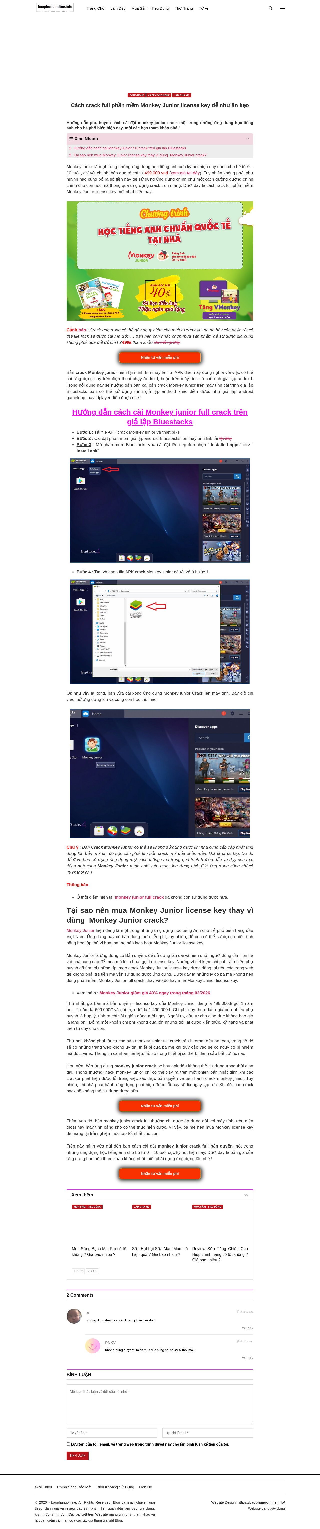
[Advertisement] (160, 54)
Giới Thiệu (43, 1487)
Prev (78, 1271)
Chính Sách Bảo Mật (74, 1487)
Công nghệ (137, 95)
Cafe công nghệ (159, 95)
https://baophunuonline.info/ (261, 1502)
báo (82, 330)
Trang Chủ (95, 8)
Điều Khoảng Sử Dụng (115, 1487)
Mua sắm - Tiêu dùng (87, 1206)
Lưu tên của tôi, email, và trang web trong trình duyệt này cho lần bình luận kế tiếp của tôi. (150, 1444)
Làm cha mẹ (182, 95)
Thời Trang (184, 8)
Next (92, 1271)
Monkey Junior (80, 930)
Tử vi (203, 8)
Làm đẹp (118, 8)
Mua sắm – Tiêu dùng (150, 8)
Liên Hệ (145, 1487)
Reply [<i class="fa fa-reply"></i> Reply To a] (247, 1328)
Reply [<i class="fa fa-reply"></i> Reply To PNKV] (247, 1358)
